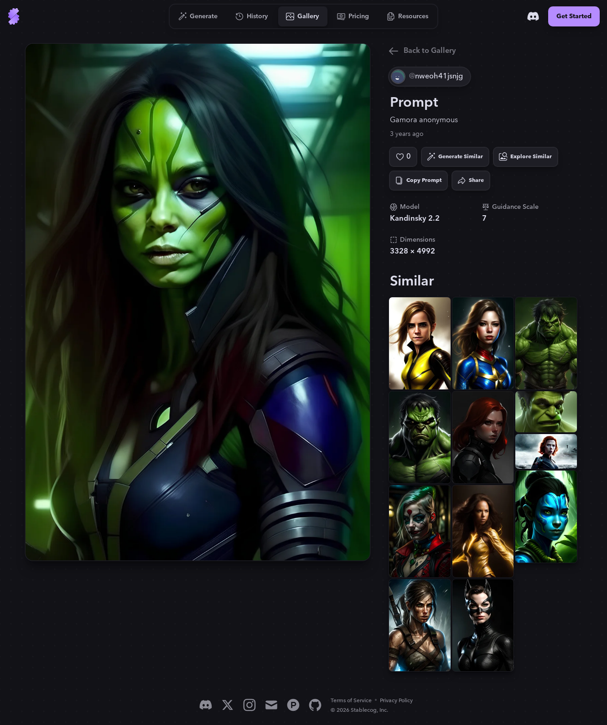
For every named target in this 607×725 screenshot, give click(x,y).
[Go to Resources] (407, 16)
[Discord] (533, 16)
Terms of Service (351, 701)
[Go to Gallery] (302, 16)
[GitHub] (315, 705)
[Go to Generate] (198, 16)
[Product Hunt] (293, 705)
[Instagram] (249, 705)
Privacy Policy (396, 701)
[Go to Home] (13, 16)
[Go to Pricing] (353, 16)
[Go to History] (252, 16)
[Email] (271, 705)
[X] (228, 705)
